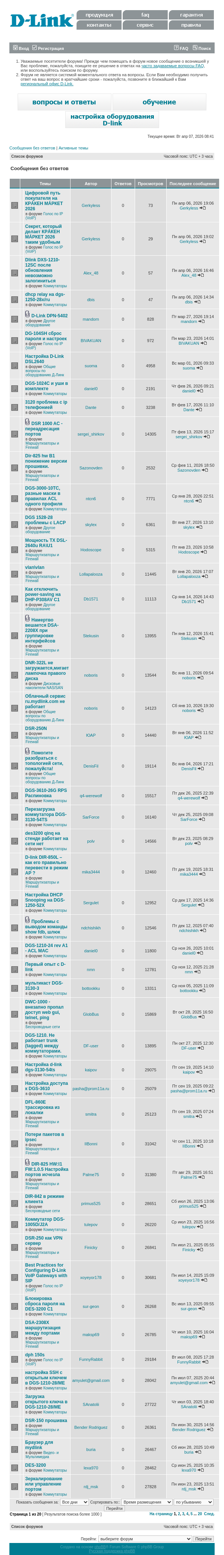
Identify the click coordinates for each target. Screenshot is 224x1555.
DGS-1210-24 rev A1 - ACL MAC (46, 948)
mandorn (91, 319)
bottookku (91, 988)
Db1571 (91, 599)
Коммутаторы (55, 286)
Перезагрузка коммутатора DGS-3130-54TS (45, 814)
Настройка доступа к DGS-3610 (46, 1086)
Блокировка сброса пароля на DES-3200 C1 (45, 1304)
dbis (91, 299)
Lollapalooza (90, 574)
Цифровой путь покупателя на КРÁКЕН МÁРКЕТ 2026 (44, 200)
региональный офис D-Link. (47, 83)
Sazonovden (91, 468)
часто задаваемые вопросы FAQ (172, 65)
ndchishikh (91, 928)
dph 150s (35, 1354)
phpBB (100, 1547)
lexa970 (91, 1468)
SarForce (91, 817)
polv (91, 841)
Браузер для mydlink (39, 1445)
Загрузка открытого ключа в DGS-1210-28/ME (46, 1402)
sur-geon (91, 1306)
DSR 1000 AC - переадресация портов (44, 429)
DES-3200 (35, 1465)
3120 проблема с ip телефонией (46, 405)
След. (209, 1514)
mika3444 (91, 872)
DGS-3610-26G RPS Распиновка (46, 793)
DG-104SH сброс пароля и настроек (46, 336)
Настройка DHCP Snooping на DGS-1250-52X (45, 900)
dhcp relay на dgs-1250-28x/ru (45, 297)
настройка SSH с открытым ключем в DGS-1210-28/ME (46, 1378)
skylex (91, 524)
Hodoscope (90, 549)
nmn (91, 969)
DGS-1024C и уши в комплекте (46, 386)
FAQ (181, 48)
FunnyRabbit (90, 1359)
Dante (91, 407)
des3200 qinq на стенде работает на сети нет (46, 838)
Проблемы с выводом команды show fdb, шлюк (46, 927)
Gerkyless (91, 205)
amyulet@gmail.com (91, 1380)
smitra (90, 1114)
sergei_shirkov (91, 434)
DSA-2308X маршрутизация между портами (42, 1328)
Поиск (202, 48)
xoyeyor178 (91, 1277)
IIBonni (90, 1144)
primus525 (91, 1203)
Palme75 (91, 1174)
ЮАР (91, 735)
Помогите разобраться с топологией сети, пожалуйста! (44, 760)
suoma (91, 365)
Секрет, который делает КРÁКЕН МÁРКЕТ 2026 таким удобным (43, 234)
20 (200, 1514)
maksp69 (91, 1334)
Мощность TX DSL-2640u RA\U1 (46, 543)
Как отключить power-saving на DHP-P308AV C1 (43, 594)
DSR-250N (36, 728)
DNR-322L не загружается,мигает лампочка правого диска (47, 670)
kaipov (91, 1070)
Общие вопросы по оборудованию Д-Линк (45, 371)
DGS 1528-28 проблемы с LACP (45, 520)
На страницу (161, 1514)
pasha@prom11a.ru (91, 1088)
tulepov (91, 1224)
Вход (21, 48)
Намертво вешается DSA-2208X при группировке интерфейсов (42, 630)
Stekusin (91, 635)
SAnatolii (91, 1404)
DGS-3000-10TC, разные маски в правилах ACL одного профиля (43, 496)
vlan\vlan (34, 567)
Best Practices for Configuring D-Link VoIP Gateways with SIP (46, 1273)
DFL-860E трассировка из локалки (42, 1107)
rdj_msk (91, 1486)
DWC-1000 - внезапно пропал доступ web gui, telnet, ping (44, 1009)
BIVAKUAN (91, 340)
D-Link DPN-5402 (50, 315)
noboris (91, 675)
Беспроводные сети (43, 1027)
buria (90, 1449)
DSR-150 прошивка (46, 1420)
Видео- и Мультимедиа (42, 1455)
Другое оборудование (40, 323)
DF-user (90, 1046)
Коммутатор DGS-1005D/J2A (45, 1222)
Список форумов (27, 156)
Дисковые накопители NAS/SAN (44, 686)
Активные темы (73, 148)
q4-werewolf (91, 795)
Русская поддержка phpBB (112, 1551)
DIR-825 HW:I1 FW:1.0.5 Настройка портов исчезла (46, 1169)
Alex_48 (90, 273)
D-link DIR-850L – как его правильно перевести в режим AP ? (46, 865)
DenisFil (90, 766)
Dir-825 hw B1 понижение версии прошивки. (46, 461)
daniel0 (91, 388)
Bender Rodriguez (91, 1427)
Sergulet (91, 902)
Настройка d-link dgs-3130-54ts (43, 1067)
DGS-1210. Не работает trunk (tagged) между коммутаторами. (43, 1043)
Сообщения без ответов (32, 148)
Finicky (90, 1247)
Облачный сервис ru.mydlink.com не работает (45, 701)
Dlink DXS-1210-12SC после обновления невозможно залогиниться (42, 270)
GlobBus (91, 1014)
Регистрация (48, 48)
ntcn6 (91, 498)
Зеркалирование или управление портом (43, 1484)
